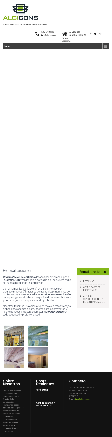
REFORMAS (88, 281)
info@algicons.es (48, 35)
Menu (7, 46)
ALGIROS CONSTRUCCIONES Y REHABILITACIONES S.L (94, 299)
